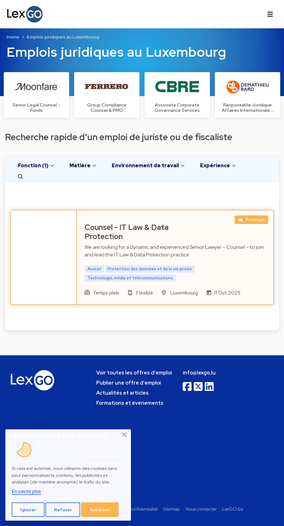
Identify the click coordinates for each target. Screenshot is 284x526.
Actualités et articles (122, 393)
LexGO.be (232, 509)
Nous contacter (201, 509)
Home (13, 37)
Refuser (63, 509)
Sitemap (171, 509)
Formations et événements (129, 403)
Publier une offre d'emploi (128, 383)
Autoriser (100, 509)
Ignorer (28, 509)
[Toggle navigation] (270, 14)
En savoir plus (26, 491)
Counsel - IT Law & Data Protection (127, 231)
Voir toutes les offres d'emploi (134, 372)
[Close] (124, 434)
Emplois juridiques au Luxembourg (63, 37)
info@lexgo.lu (199, 372)
